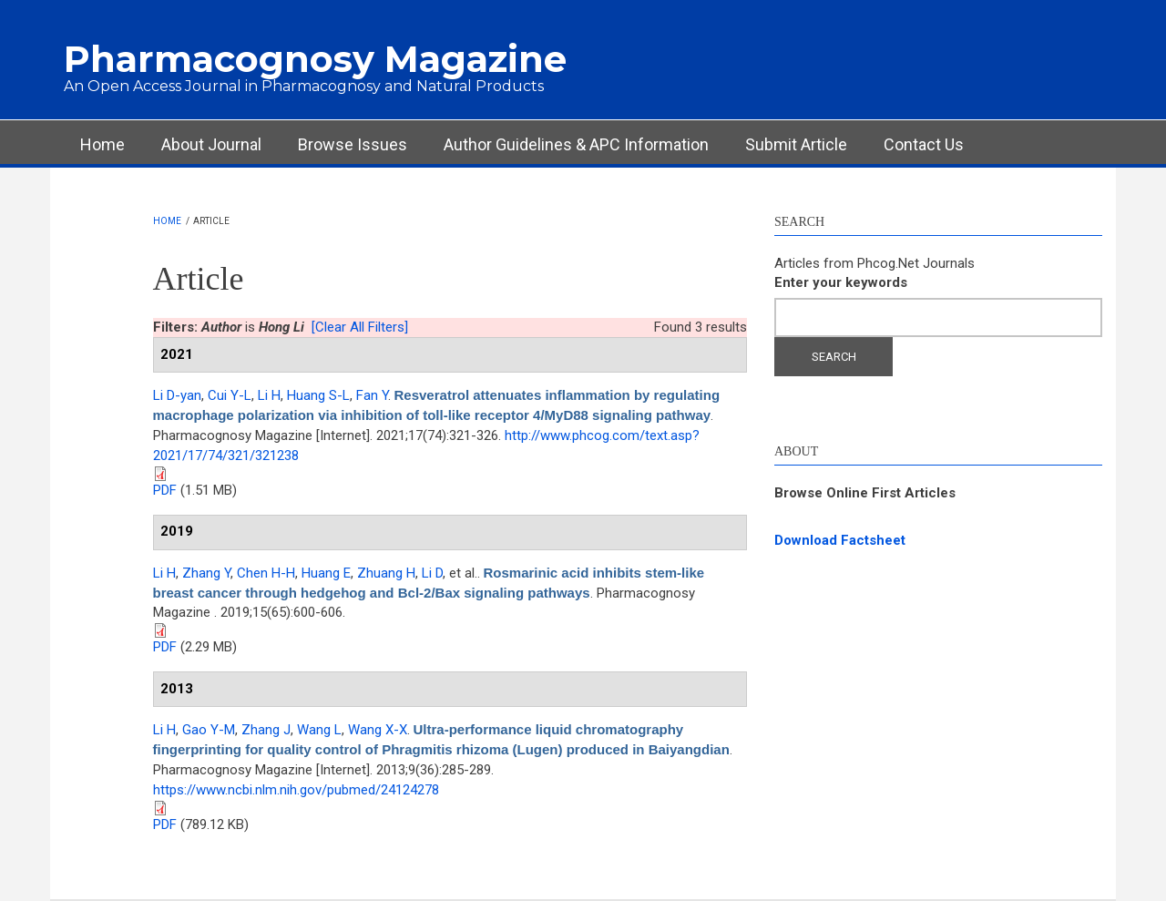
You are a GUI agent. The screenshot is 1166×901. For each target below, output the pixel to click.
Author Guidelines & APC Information (576, 144)
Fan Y (372, 395)
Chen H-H (266, 573)
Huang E (326, 573)
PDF (165, 490)
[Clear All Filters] (360, 327)
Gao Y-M (208, 730)
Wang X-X (377, 730)
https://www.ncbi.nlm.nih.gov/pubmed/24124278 (296, 790)
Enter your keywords (840, 282)
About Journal (211, 144)
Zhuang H (386, 573)
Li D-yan (177, 395)
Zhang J (266, 730)
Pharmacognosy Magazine (315, 58)
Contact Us (924, 144)
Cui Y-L (229, 395)
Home (102, 144)
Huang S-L (318, 395)
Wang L (319, 730)
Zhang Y (206, 573)
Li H (269, 395)
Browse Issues (352, 144)
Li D (432, 573)
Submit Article (796, 144)
